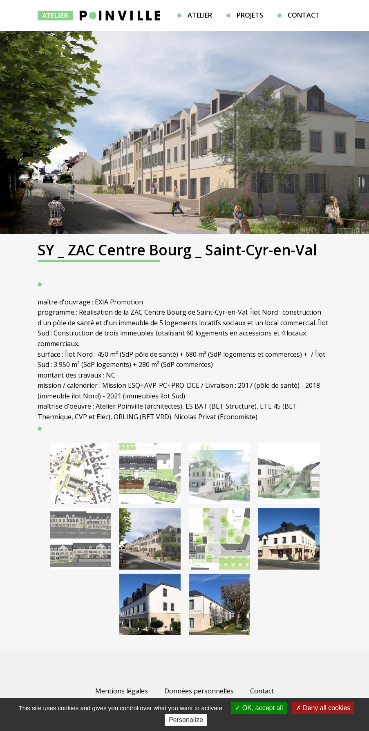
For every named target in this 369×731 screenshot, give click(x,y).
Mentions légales (121, 690)
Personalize (186, 719)
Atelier (200, 15)
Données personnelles (199, 690)
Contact (304, 15)
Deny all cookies (323, 707)
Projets (250, 15)
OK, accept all (259, 707)
